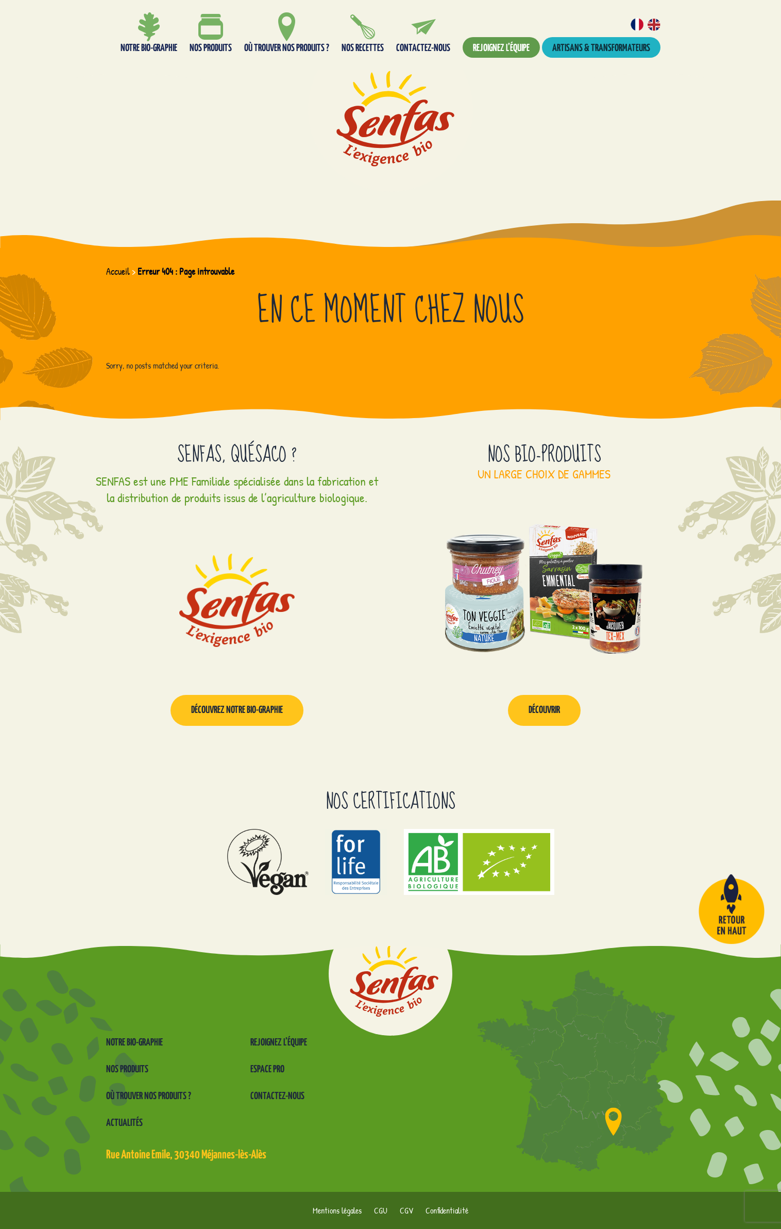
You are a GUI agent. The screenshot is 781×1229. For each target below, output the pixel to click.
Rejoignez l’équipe (501, 48)
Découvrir (544, 710)
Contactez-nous (277, 1096)
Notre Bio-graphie (134, 1043)
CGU (380, 1210)
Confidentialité (447, 1210)
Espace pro (267, 1069)
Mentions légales (337, 1210)
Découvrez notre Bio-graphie (237, 710)
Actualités (124, 1123)
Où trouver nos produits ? (148, 1096)
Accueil (118, 271)
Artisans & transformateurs (601, 48)
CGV (406, 1210)
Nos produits (127, 1069)
